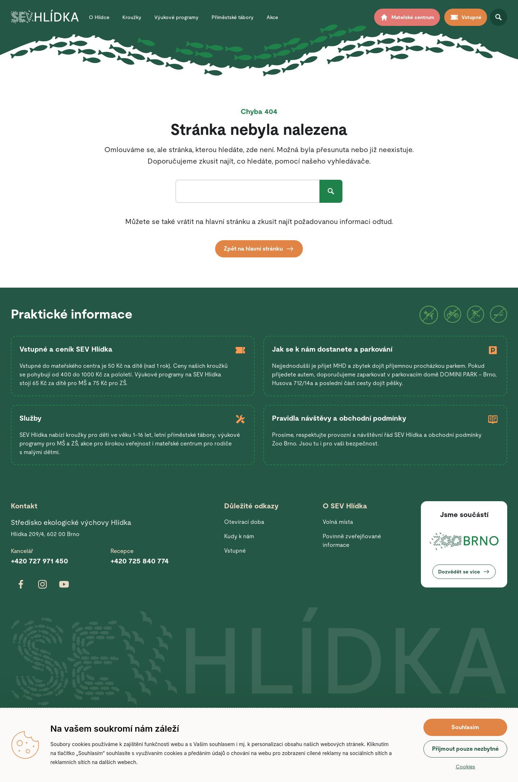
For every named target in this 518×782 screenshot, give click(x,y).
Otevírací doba (244, 521)
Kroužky (131, 17)
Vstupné (235, 550)
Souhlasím (465, 727)
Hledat (330, 191)
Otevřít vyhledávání (498, 17)
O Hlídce (99, 17)
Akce (272, 17)
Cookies (465, 766)
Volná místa (338, 521)
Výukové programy (176, 17)
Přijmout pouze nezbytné (465, 748)
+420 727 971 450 (39, 561)
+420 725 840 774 (139, 561)
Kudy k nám (239, 536)
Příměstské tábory (233, 17)
